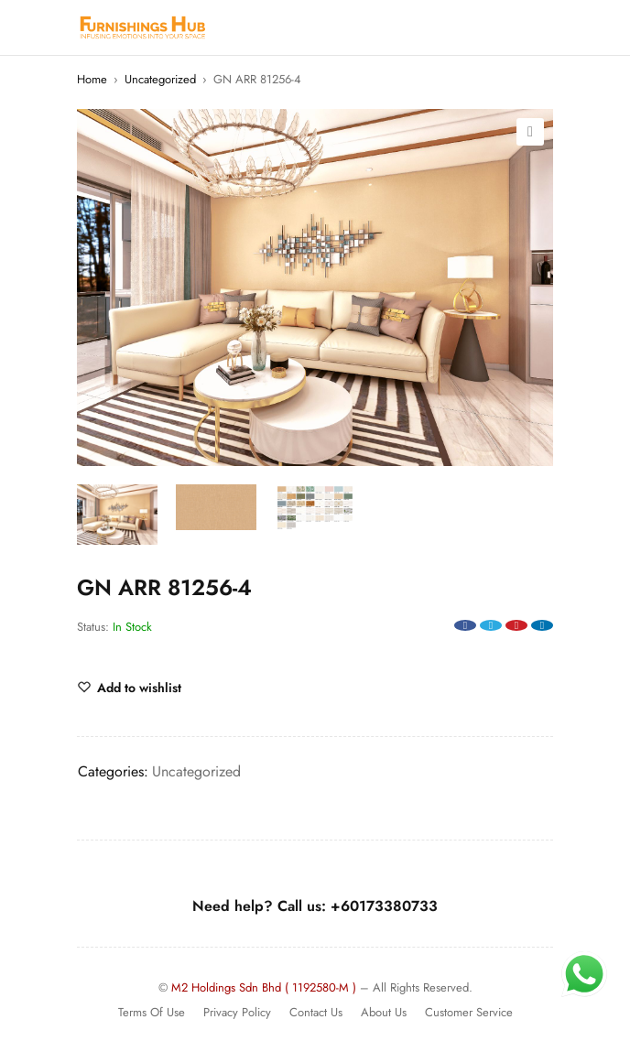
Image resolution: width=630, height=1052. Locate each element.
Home (92, 79)
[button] (530, 132)
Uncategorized (160, 79)
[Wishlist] (129, 687)
